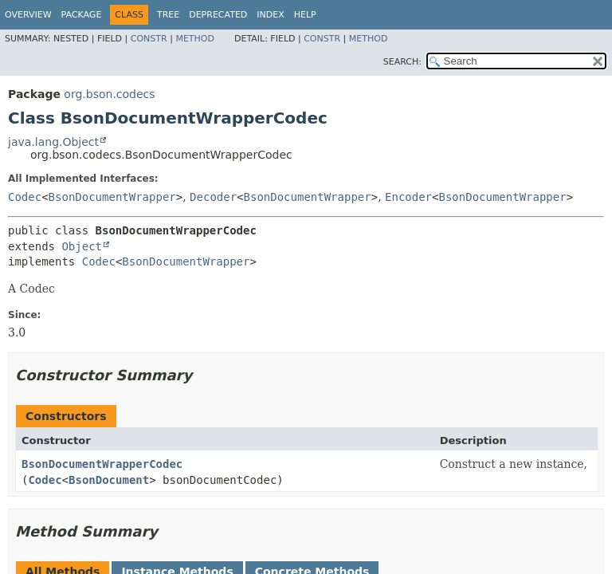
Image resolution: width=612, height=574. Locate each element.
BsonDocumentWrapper (112, 197)
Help (305, 15)
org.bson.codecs (109, 94)
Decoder (213, 197)
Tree (168, 15)
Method (194, 38)
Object (81, 246)
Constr (149, 38)
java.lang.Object (53, 142)
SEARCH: (402, 62)
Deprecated (218, 15)
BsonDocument (109, 480)
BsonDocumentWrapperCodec (102, 464)
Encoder (408, 197)
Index (270, 15)
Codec (24, 197)
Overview (28, 15)
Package (81, 15)
